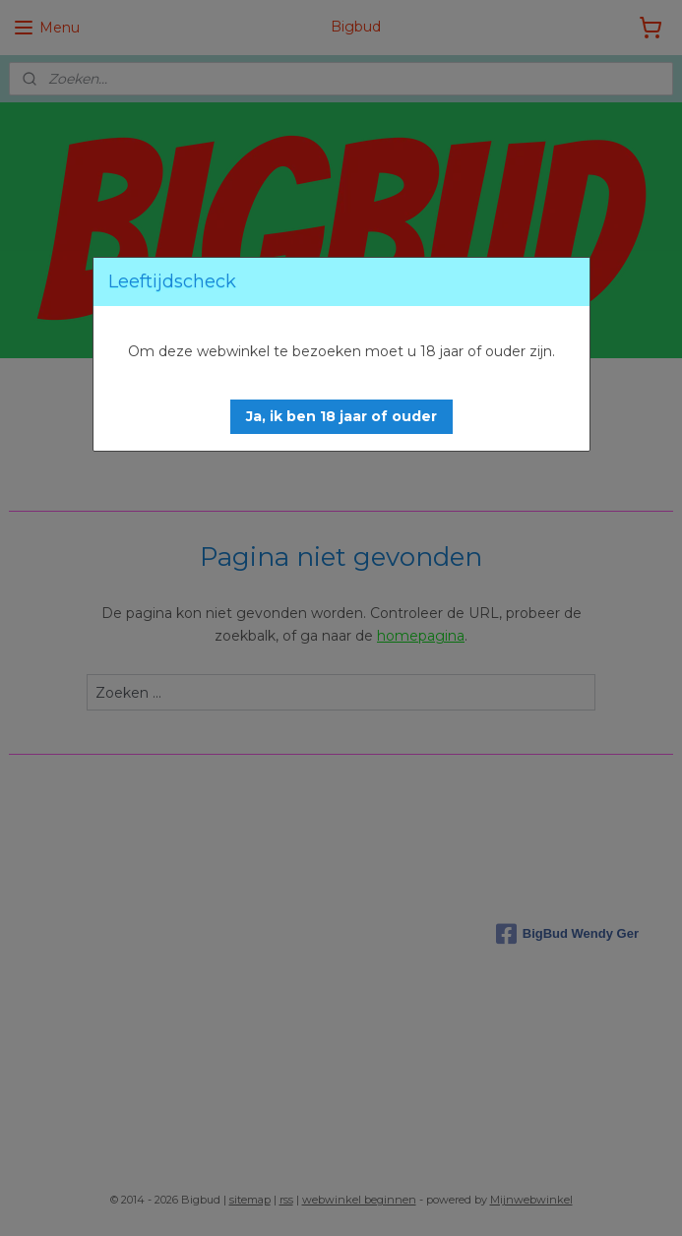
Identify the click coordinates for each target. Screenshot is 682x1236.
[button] (341, 417)
